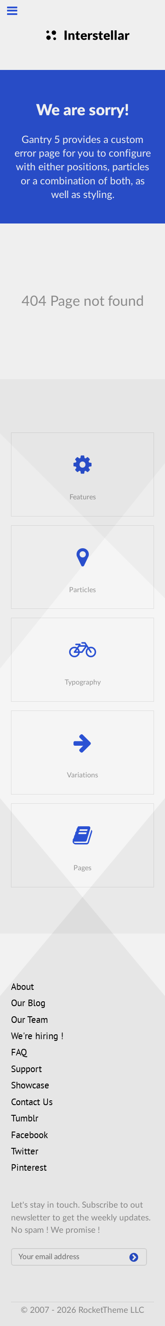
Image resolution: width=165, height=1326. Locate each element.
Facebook (29, 1136)
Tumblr (24, 1119)
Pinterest (29, 1168)
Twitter (24, 1152)
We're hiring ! (37, 1037)
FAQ (19, 1053)
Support (26, 1070)
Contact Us (32, 1103)
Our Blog (28, 1004)
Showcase (30, 1086)
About (22, 987)
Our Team (29, 1020)
